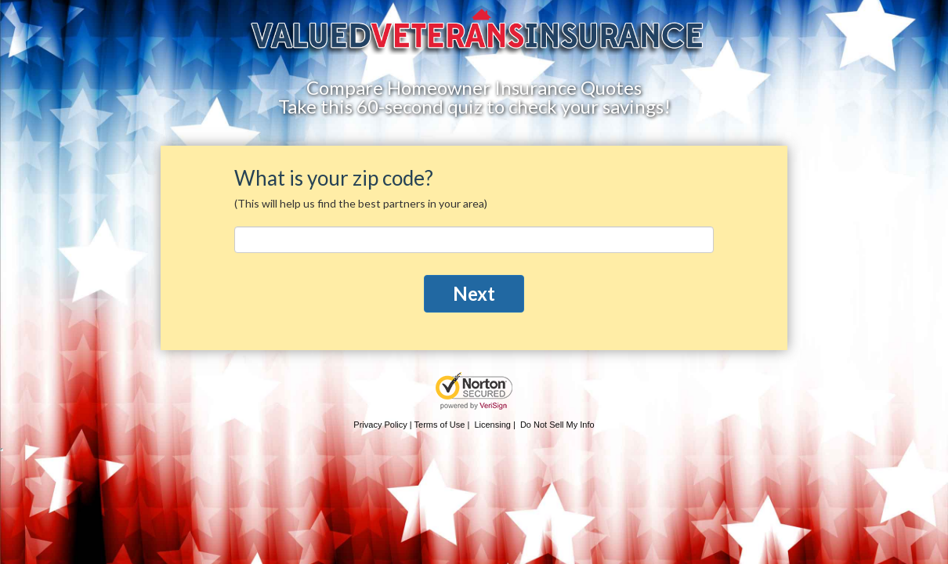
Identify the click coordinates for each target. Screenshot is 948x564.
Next (474, 293)
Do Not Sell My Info (557, 424)
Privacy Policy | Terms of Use (409, 424)
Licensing (492, 424)
